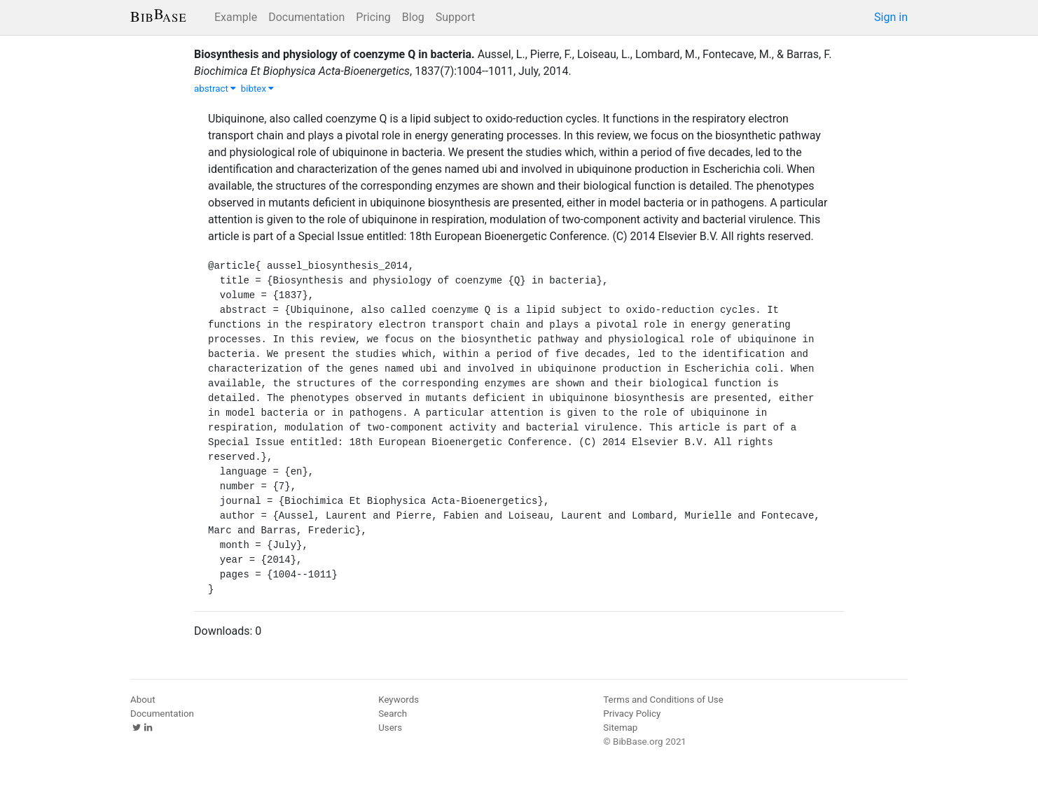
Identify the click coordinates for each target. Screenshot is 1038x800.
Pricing (373, 17)
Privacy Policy (631, 713)
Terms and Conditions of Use (663, 699)
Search (392, 713)
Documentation (306, 17)
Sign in (891, 17)
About (142, 699)
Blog (413, 17)
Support (455, 17)
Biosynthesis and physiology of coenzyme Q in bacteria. (334, 54)
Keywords (398, 699)
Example (235, 17)
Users (390, 727)
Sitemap (620, 727)
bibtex (258, 88)
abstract (215, 88)
